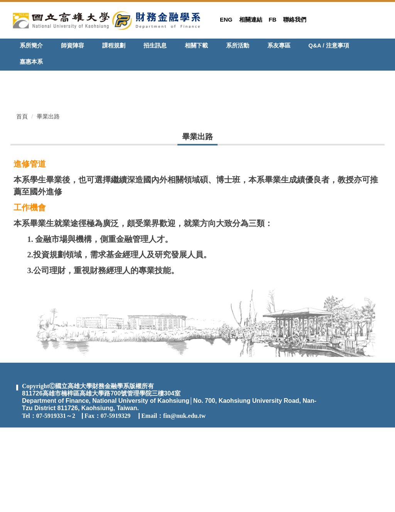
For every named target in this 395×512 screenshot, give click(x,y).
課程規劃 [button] (113, 45)
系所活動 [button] (237, 45)
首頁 (22, 200)
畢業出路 (48, 200)
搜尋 (380, 47)
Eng (226, 19)
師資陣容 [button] (72, 45)
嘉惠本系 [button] (31, 61)
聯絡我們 (294, 19)
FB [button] (273, 19)
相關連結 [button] (250, 19)
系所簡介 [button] (31, 45)
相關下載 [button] (196, 45)
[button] (16, 76)
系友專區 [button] (278, 45)
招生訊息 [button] (155, 45)
